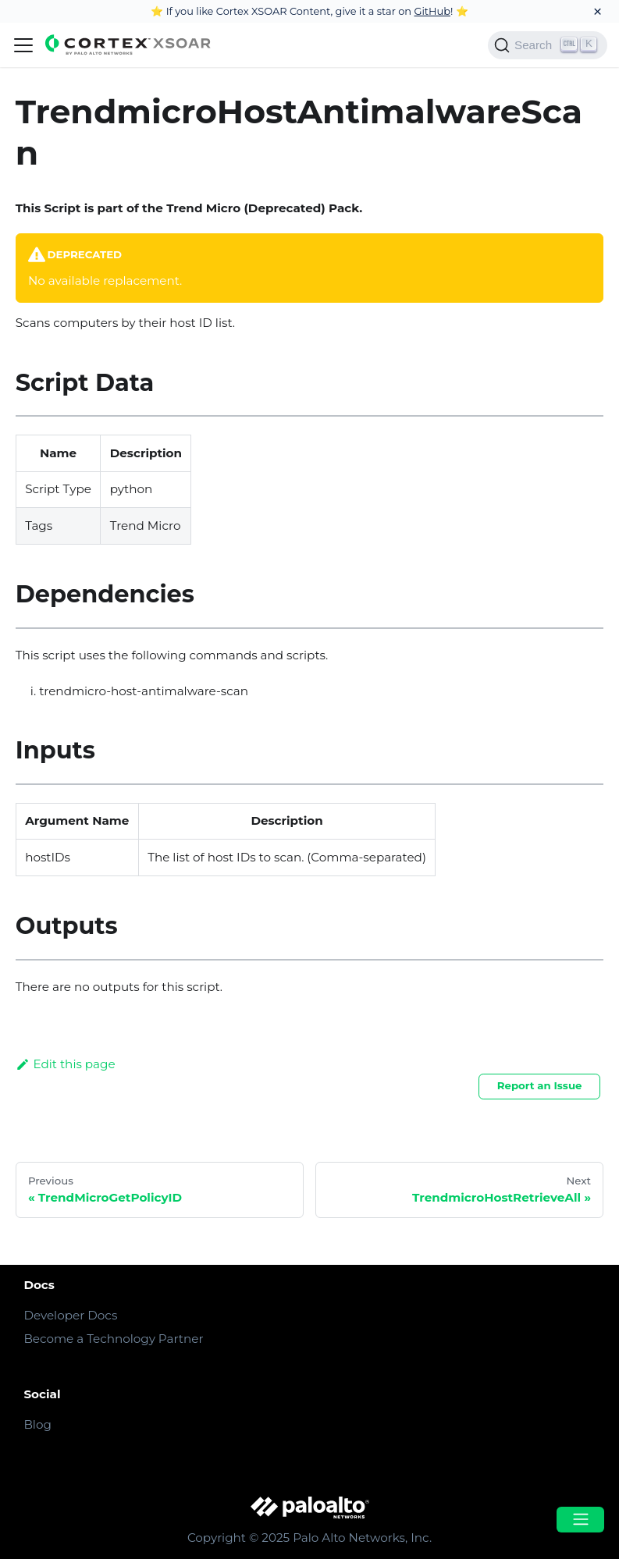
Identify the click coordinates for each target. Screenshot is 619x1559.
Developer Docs (70, 1315)
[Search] (547, 45)
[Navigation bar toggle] (23, 45)
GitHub (432, 11)
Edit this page (66, 1063)
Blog (37, 1424)
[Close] (597, 11)
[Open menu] (580, 1519)
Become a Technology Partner (113, 1338)
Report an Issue (539, 1085)
